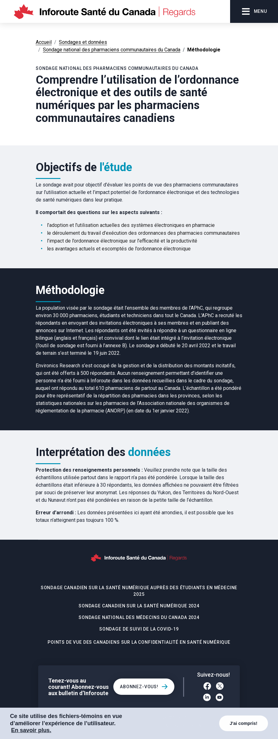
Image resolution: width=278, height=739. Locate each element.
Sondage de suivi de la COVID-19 (139, 629)
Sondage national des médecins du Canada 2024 (139, 617)
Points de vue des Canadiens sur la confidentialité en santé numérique (139, 642)
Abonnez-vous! (139, 686)
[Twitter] (220, 687)
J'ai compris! (243, 723)
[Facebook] (207, 687)
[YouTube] (219, 698)
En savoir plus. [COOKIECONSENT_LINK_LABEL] (31, 730)
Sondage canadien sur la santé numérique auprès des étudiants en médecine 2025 (139, 591)
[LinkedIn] (207, 698)
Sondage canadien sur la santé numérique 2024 (139, 605)
